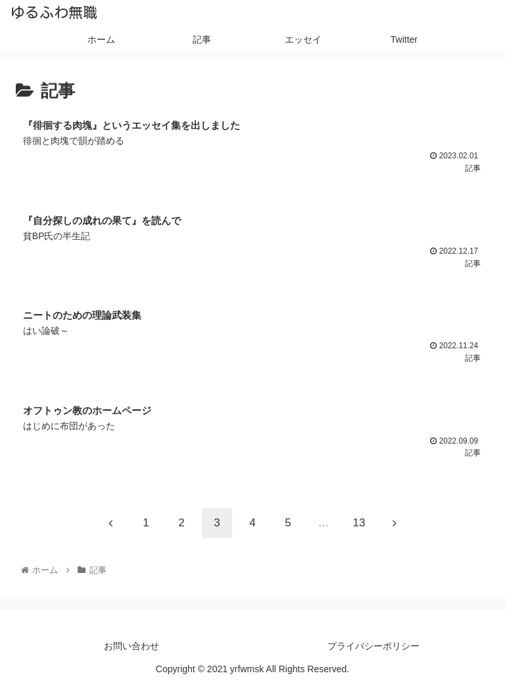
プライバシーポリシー (373, 646)
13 (359, 522)
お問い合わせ (131, 646)
